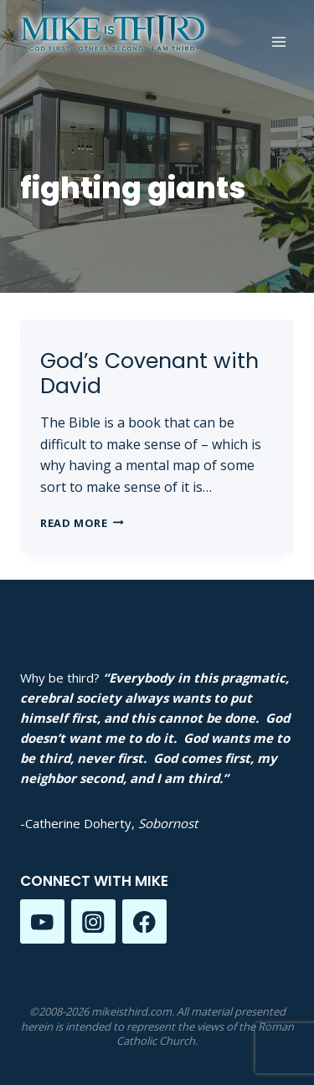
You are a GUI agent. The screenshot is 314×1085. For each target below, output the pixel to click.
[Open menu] (278, 41)
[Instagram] (93, 921)
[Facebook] (144, 921)
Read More (82, 522)
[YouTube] (42, 921)
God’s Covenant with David (149, 373)
